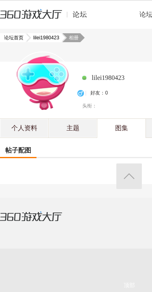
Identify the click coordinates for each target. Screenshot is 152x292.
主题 (72, 128)
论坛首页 (14, 37)
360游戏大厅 (39, 221)
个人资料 (24, 128)
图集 (121, 128)
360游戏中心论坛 (47, 18)
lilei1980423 (44, 37)
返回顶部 (129, 176)
